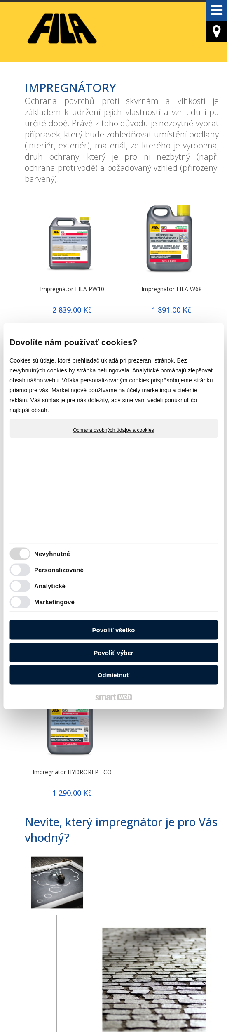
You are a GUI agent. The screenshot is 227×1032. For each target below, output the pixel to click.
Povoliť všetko (113, 630)
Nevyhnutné (52, 553)
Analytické (50, 585)
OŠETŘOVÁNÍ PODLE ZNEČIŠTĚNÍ (55, 933)
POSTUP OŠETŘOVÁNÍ (188, 927)
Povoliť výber (113, 652)
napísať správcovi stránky (45, 1012)
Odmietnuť (113, 675)
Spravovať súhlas (189, 1012)
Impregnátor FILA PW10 (72, 289)
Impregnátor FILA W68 (171, 289)
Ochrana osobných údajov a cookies (113, 430)
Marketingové (54, 601)
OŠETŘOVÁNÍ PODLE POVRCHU (122, 933)
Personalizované (59, 569)
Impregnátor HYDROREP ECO (72, 772)
